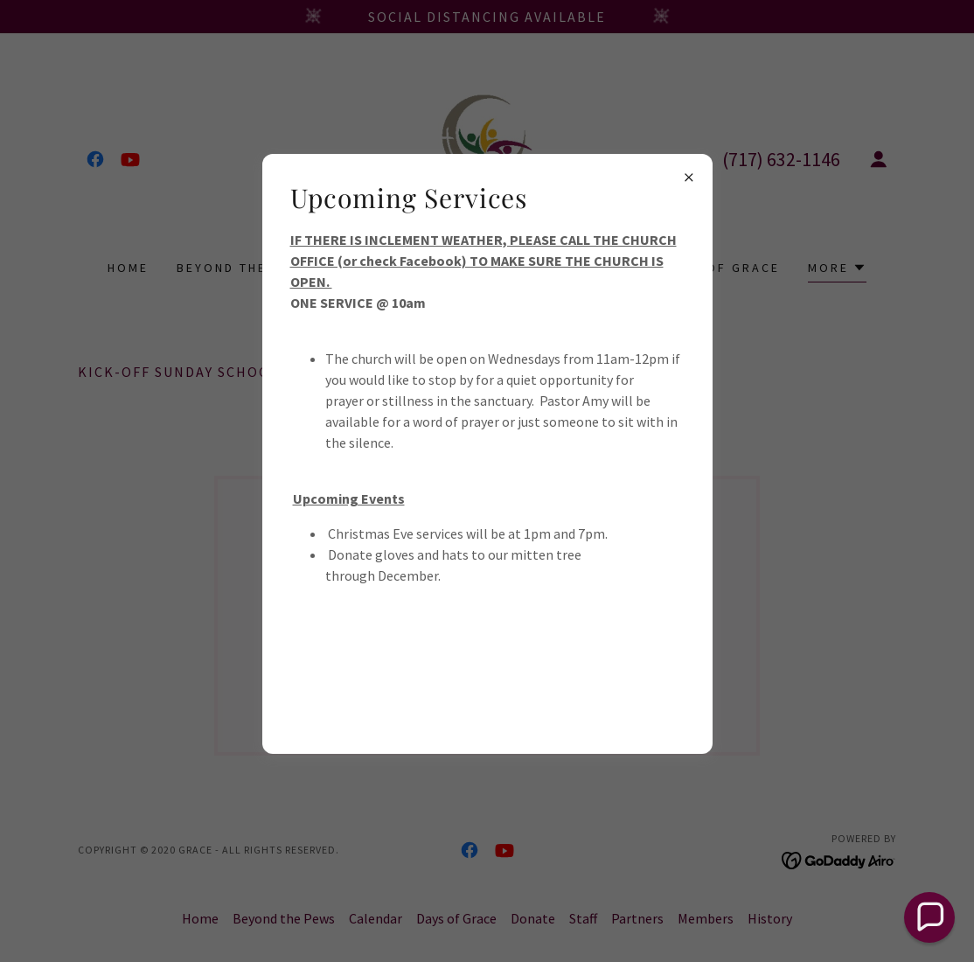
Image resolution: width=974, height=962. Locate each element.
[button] (930, 918)
